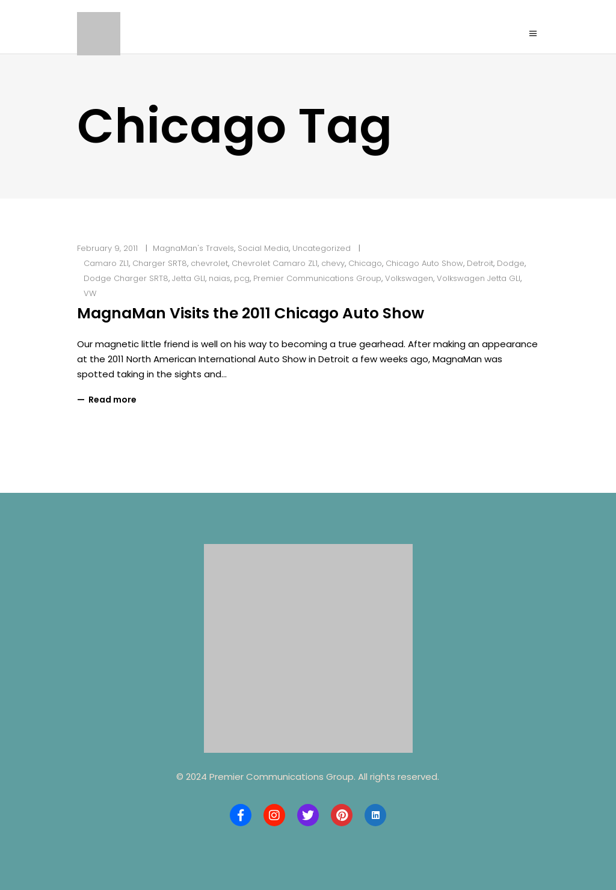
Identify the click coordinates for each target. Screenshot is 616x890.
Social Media (263, 248)
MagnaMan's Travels (193, 248)
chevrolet (209, 263)
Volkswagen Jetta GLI (478, 278)
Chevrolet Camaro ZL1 (275, 263)
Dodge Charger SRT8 (126, 278)
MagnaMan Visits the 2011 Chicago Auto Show (250, 313)
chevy (333, 263)
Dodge (511, 263)
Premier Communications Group (317, 278)
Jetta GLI (188, 278)
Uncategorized (321, 248)
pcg (242, 278)
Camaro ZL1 (106, 263)
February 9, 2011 (107, 248)
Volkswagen (409, 278)
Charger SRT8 (159, 263)
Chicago (365, 263)
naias (219, 278)
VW (90, 293)
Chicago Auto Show (424, 263)
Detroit (480, 263)
